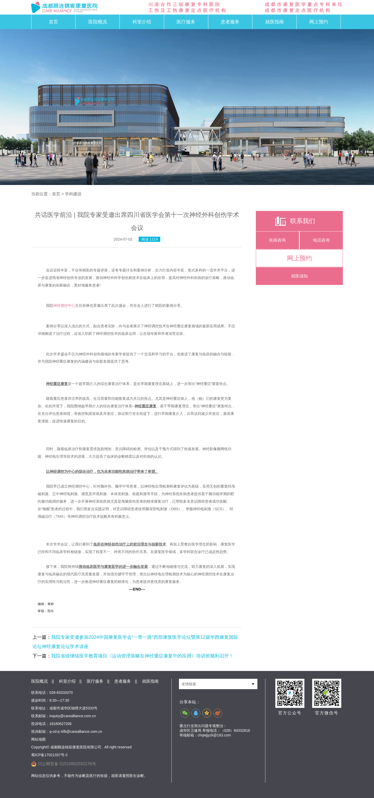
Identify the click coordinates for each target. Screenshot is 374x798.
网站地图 (38, 739)
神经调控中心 (64, 305)
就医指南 (274, 21)
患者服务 (230, 21)
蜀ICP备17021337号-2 (49, 755)
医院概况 (97, 21)
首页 (53, 21)
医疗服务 (186, 21)
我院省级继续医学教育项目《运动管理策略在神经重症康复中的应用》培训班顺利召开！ (142, 656)
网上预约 (318, 21)
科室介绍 (141, 21)
